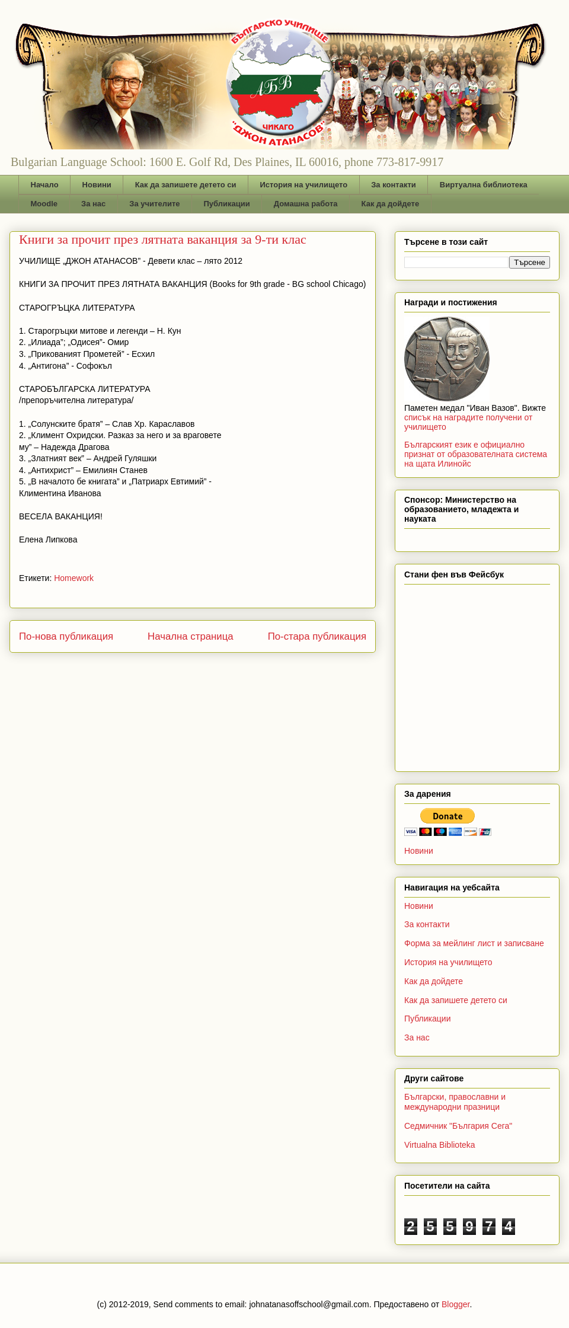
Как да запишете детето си (185, 184)
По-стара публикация (317, 636)
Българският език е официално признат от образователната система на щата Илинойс (475, 454)
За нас (93, 203)
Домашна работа (306, 203)
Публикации (227, 203)
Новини (96, 184)
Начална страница (191, 636)
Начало (45, 184)
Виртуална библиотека (484, 184)
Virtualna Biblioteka (439, 1145)
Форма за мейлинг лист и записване (474, 943)
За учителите (154, 203)
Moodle (44, 203)
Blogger (455, 1304)
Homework (74, 578)
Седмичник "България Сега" (458, 1126)
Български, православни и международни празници (455, 1102)
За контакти (393, 184)
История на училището (303, 184)
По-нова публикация (66, 636)
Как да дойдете (391, 203)
